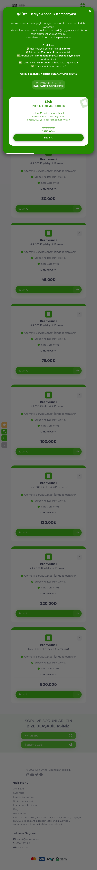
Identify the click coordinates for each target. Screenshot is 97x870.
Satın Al (48, 137)
